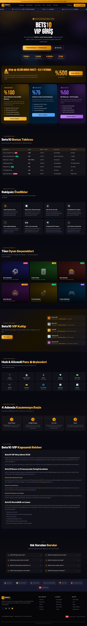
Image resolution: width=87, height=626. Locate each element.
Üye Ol (40, 604)
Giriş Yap (69, 5)
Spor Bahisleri (29, 5)
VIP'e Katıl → (7, 337)
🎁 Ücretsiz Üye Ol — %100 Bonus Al (37, 48)
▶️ (12, 608)
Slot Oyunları (59, 604)
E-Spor (57, 609)
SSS (74, 602)
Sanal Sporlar (59, 606)
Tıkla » (65, 1)
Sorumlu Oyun (76, 609)
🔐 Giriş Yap (58, 47)
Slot (44, 5)
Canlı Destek (75, 599)
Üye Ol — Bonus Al (79, 5)
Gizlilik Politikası (76, 606)
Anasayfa (21, 5)
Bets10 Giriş (41, 602)
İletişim (74, 604)
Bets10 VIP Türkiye (9, 616)
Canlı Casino (38, 5)
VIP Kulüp (55, 5)
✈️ (9, 608)
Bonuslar (49, 5)
